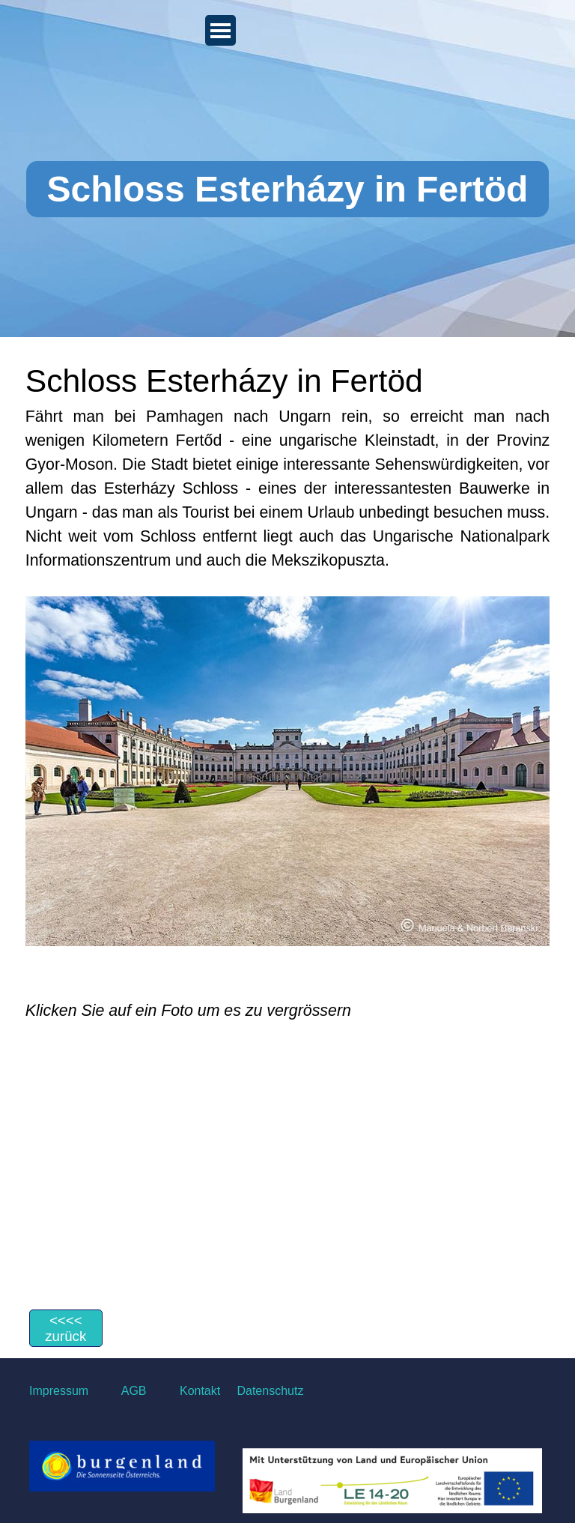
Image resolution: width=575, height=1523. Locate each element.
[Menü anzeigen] (220, 30)
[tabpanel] (287, 690)
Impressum (58, 1390)
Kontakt (198, 1390)
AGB (134, 1390)
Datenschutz (270, 1390)
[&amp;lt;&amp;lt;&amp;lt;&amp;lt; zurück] (66, 1328)
